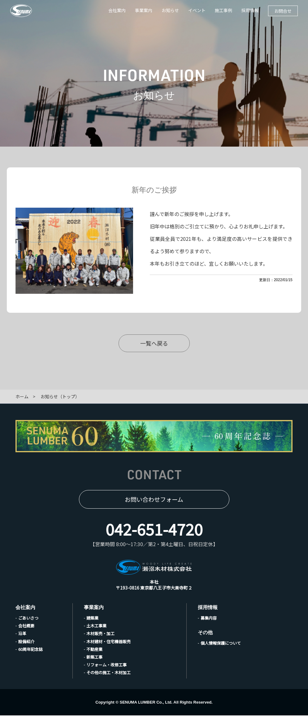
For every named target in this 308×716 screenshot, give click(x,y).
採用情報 (250, 10)
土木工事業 (96, 626)
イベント (197, 10)
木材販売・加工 (100, 634)
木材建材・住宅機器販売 (108, 642)
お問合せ (283, 11)
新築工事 (94, 658)
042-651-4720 (154, 529)
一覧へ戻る (154, 343)
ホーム (21, 397)
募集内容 (209, 618)
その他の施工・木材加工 (108, 673)
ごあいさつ (28, 618)
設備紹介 (26, 642)
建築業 (92, 618)
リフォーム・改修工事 (106, 665)
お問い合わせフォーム (154, 500)
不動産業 (94, 650)
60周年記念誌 (30, 650)
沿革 (22, 634)
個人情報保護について (221, 644)
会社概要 (26, 626)
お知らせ (170, 10)
